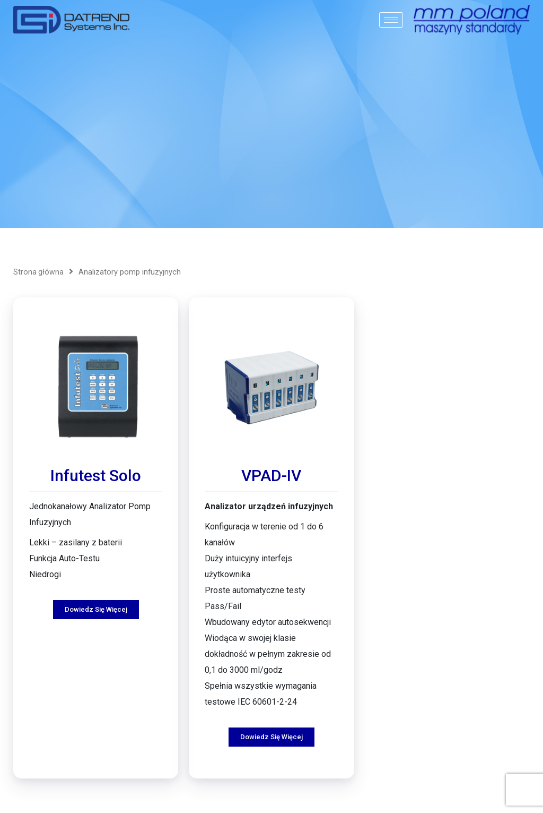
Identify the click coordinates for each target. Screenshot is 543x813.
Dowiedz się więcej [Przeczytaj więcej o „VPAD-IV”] (271, 728)
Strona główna (38, 272)
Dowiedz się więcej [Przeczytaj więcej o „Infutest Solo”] (96, 601)
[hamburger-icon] (391, 20)
